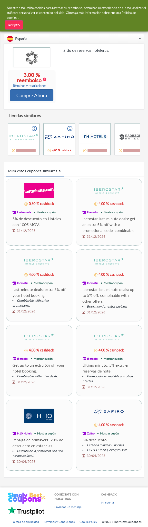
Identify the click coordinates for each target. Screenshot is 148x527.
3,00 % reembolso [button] (29, 80)
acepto (14, 24)
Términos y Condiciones (59, 522)
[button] (74, 38)
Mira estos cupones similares (35, 171)
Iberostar (92, 213)
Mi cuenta (107, 503)
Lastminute (24, 213)
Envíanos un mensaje (67, 507)
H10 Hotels (24, 434)
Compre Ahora (31, 95)
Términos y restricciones (30, 86)
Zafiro (91, 434)
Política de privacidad (25, 522)
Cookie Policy (88, 522)
